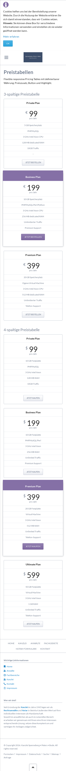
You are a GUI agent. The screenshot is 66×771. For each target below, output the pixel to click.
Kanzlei (24, 707)
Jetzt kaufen (33, 398)
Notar (25, 710)
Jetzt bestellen (33, 162)
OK (8, 43)
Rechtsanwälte (11, 710)
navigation (6, 57)
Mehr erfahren (11, 36)
